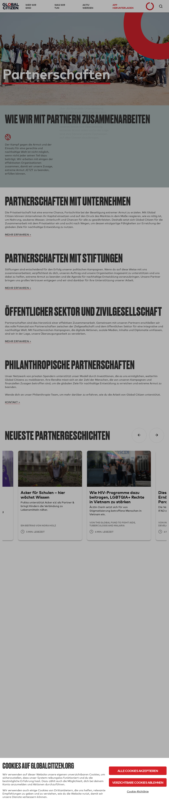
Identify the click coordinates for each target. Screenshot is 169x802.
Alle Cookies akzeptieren (138, 771)
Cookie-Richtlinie (138, 791)
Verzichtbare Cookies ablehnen (137, 782)
